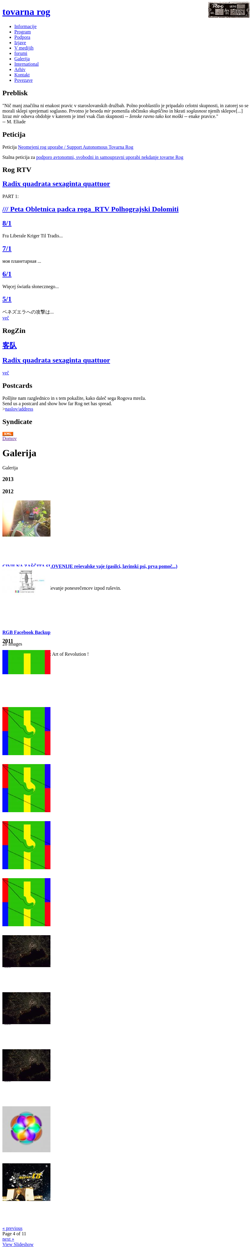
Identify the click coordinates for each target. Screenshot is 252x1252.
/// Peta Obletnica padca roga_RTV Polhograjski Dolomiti (90, 209)
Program (22, 31)
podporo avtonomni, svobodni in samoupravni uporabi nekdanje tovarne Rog (109, 157)
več (5, 317)
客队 (9, 345)
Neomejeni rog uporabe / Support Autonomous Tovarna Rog (75, 147)
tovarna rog (26, 11)
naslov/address (19, 408)
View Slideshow (17, 1244)
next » (8, 1239)
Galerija (22, 58)
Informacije (25, 26)
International (26, 64)
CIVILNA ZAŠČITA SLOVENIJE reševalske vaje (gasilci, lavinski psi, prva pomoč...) (89, 566)
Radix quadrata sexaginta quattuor (56, 184)
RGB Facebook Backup (26, 632)
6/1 (7, 274)
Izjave (20, 42)
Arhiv (19, 69)
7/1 (7, 248)
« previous (12, 1228)
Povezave (23, 80)
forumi (20, 53)
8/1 (7, 223)
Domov (9, 438)
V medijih (23, 47)
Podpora (22, 37)
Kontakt (22, 74)
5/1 (7, 299)
